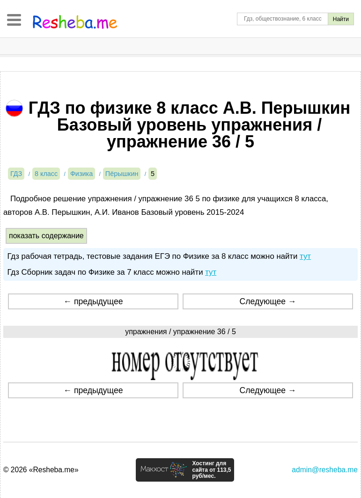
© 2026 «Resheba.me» (41, 470)
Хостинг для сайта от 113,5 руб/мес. (211, 470)
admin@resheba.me (325, 470)
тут (305, 256)
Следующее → (268, 301)
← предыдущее (93, 301)
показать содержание (46, 236)
